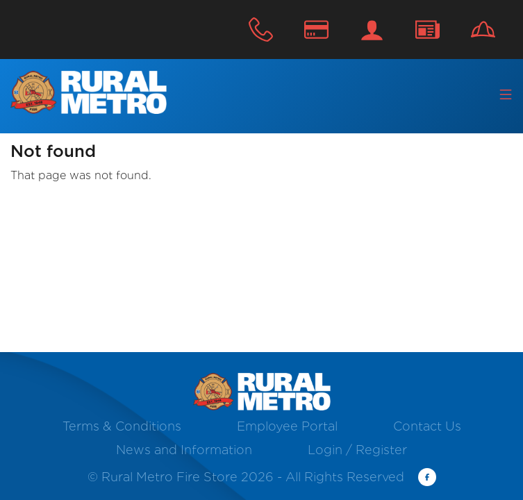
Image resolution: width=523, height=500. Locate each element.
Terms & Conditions (122, 426)
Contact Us (427, 29)
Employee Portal (287, 426)
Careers (483, 29)
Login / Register (372, 29)
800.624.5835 (261, 29)
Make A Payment (316, 29)
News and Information (184, 449)
